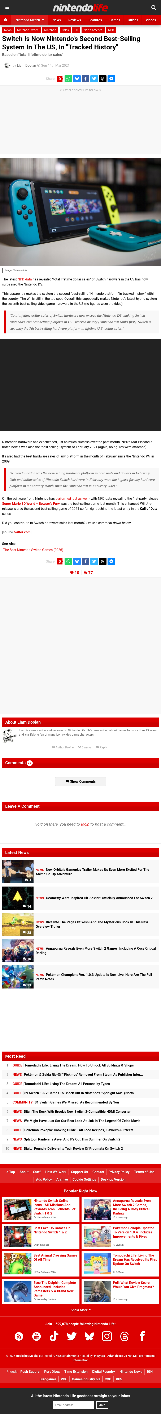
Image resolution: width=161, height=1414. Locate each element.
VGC (64, 1379)
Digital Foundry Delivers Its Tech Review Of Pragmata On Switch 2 (68, 1149)
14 (27, 906)
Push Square (30, 1372)
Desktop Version (113, 1179)
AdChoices (114, 1356)
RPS (119, 1379)
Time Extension (76, 1372)
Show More (81, 1310)
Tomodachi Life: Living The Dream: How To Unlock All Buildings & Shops (73, 1065)
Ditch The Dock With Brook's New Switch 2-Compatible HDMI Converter (72, 1112)
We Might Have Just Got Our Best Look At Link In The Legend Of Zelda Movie (76, 1121)
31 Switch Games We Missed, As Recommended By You (66, 1102)
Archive (62, 1179)
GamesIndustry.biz (86, 1379)
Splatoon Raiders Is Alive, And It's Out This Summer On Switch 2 (66, 1139)
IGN (150, 1372)
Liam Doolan (26, 65)
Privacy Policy (119, 1172)
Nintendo (50, 30)
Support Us (79, 1172)
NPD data (25, 279)
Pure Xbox (52, 1372)
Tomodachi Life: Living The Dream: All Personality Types (61, 1084)
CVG (108, 1379)
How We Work (55, 1172)
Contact (98, 1172)
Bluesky (85, 747)
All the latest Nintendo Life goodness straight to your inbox (80, 1396)
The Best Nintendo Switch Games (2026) (33, 550)
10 (77, 572)
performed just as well (72, 499)
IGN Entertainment (65, 1356)
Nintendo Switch (28, 30)
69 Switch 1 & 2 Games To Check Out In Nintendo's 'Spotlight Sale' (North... (75, 1093)
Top (10, 1172)
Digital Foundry (103, 1372)
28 (27, 933)
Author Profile (63, 747)
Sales (65, 30)
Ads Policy (44, 1179)
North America (93, 30)
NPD (111, 30)
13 (27, 985)
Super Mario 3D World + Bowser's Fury (31, 504)
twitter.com (22, 532)
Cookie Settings (84, 1179)
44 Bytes (99, 1356)
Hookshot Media (27, 1356)
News (8, 30)
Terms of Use (144, 1172)
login (85, 824)
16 (27, 959)
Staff (37, 1172)
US (76, 30)
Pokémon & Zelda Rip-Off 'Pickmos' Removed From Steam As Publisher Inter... (78, 1075)
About (24, 1172)
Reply (101, 747)
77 (90, 572)
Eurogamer (47, 1379)
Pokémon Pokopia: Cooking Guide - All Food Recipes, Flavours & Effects (73, 1130)
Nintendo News (130, 1372)
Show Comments (81, 782)
